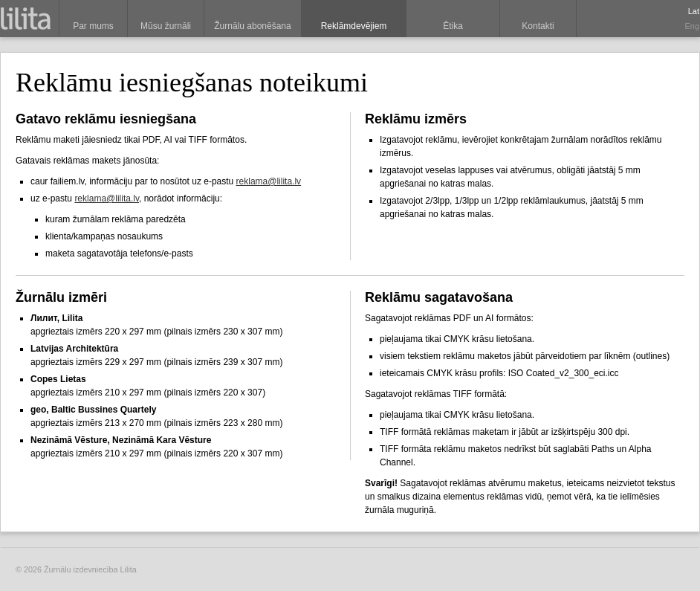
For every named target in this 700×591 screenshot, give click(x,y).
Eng (691, 26)
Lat (693, 11)
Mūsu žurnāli (165, 26)
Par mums (93, 26)
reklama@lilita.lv (269, 181)
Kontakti (538, 26)
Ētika (453, 26)
